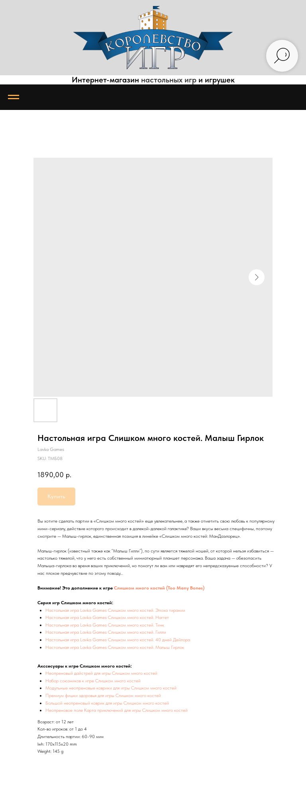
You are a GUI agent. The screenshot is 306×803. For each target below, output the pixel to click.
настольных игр (168, 79)
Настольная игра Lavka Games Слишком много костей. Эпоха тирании (115, 610)
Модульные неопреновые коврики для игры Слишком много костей (111, 688)
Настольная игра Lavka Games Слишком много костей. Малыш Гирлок (114, 647)
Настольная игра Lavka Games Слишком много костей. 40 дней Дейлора (117, 639)
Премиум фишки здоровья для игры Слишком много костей (103, 695)
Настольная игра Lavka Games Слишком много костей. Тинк (104, 625)
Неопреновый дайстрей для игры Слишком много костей (101, 673)
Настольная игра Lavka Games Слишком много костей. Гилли (105, 632)
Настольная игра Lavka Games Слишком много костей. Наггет (107, 617)
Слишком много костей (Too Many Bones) (159, 588)
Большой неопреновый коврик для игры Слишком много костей (107, 703)
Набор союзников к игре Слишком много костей (93, 681)
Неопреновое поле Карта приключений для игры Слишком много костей (116, 710)
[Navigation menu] (13, 97)
